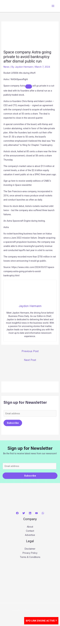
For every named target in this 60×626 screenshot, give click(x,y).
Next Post (30, 360)
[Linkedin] (30, 513)
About (30, 526)
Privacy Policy (30, 552)
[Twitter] (23, 513)
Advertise (30, 535)
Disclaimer (30, 548)
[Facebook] (17, 513)
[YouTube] (36, 513)
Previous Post (30, 351)
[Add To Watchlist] (28, 86)
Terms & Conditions (30, 557)
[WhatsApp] (43, 513)
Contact (30, 530)
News (6, 66)
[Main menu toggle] (53, 6)
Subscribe (13, 422)
